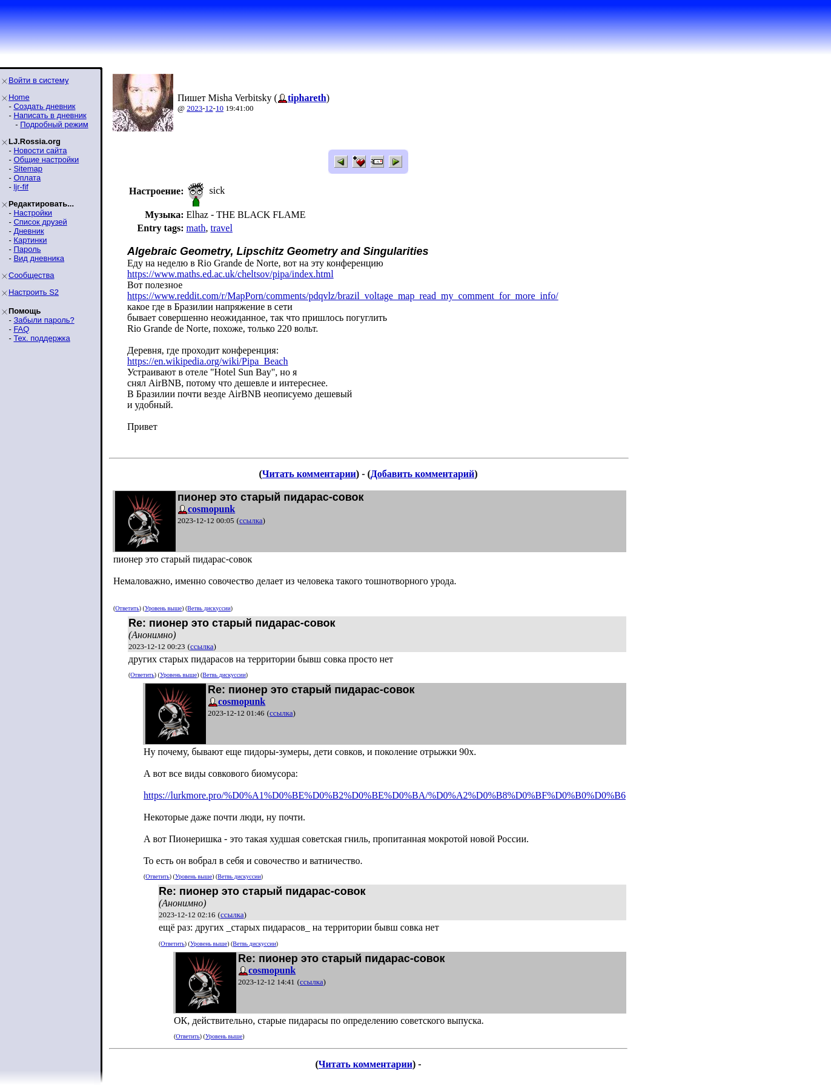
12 (209, 108)
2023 (194, 108)
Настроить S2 (33, 292)
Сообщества (31, 275)
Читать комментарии (309, 474)
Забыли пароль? (43, 320)
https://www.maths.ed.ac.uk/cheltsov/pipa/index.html (230, 274)
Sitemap (27, 168)
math (195, 228)
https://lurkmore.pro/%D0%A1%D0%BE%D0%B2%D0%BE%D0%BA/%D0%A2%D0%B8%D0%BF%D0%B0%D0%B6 (385, 795)
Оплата (27, 177)
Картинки (30, 240)
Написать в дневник (49, 115)
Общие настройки (46, 159)
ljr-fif (20, 186)
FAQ (21, 329)
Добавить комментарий (422, 474)
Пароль (27, 249)
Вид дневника (38, 258)
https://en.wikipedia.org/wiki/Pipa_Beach (207, 361)
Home (19, 97)
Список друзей (40, 221)
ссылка (251, 520)
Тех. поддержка (41, 338)
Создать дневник (44, 106)
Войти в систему (38, 80)
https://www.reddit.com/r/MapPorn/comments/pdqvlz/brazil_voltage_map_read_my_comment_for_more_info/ (342, 296)
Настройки (32, 212)
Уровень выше (163, 608)
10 (219, 108)
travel (221, 228)
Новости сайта (40, 150)
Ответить (127, 608)
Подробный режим (54, 124)
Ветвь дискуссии (208, 608)
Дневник (28, 231)
